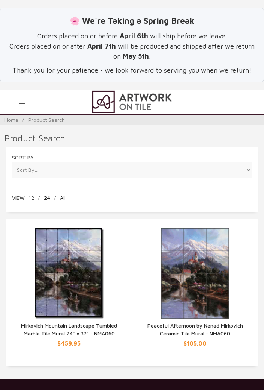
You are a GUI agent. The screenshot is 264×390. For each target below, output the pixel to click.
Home (11, 120)
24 (47, 197)
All (63, 197)
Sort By (23, 157)
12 (31, 197)
